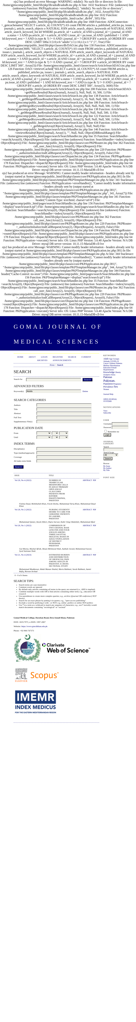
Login (44, 357)
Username (107, 424)
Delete (85, 391)
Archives (42, 360)
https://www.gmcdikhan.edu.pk (34, 626)
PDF (94, 480)
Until (16, 437)
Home (20, 357)
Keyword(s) (19, 391)
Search (72, 357)
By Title (106, 470)
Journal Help (108, 394)
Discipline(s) (19, 449)
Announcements (62, 360)
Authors (17, 405)
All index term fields (22, 461)
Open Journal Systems (110, 400)
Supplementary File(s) (23, 421)
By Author (107, 468)
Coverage (18, 457)
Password (107, 427)
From (16, 433)
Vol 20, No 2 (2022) (23, 509)
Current (86, 357)
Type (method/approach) (24, 453)
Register (58, 357)
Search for (18, 379)
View (105, 411)
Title (16, 409)
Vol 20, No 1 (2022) (23, 525)
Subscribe (107, 413)
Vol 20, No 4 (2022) (23, 480)
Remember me (113, 432)
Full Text (17, 417)
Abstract (17, 413)
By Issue (106, 466)
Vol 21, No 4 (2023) (23, 555)
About (32, 357)
